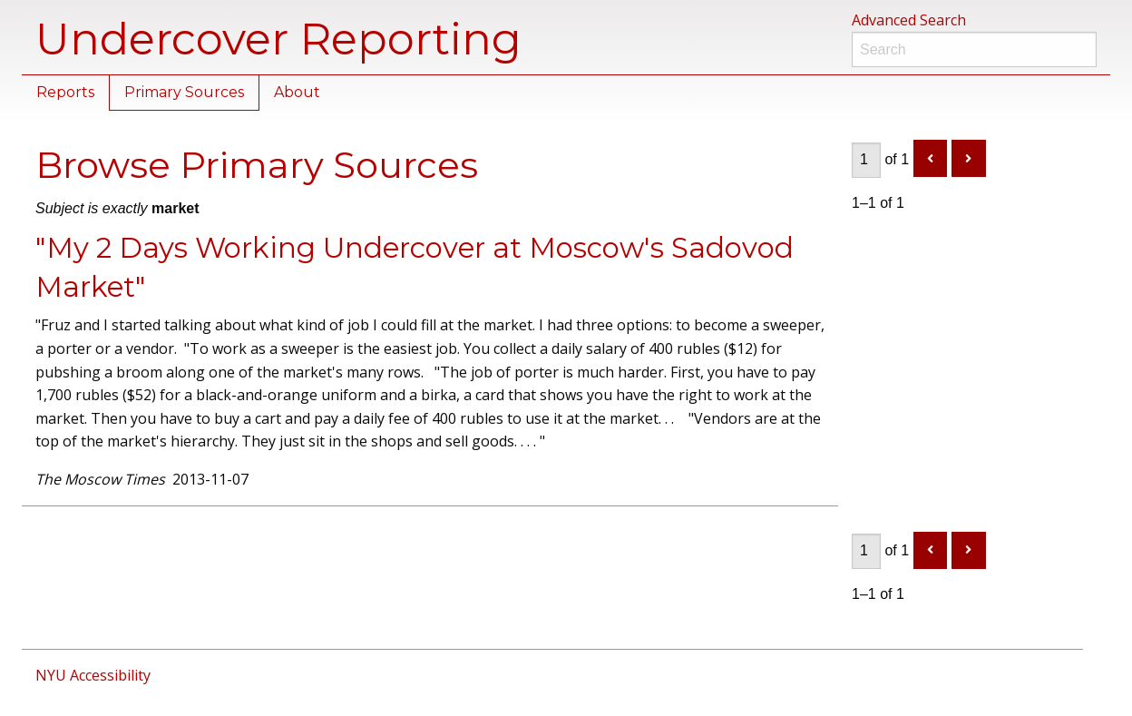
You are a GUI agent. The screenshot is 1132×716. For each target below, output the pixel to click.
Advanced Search (909, 20)
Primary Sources (184, 92)
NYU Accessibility (93, 675)
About (297, 92)
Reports (65, 92)
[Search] (974, 49)
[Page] (866, 160)
